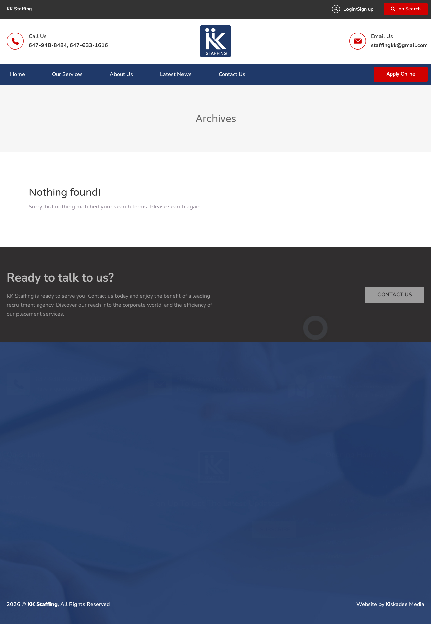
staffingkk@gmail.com (399, 46)
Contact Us (232, 75)
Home (17, 75)
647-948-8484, (48, 46)
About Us (121, 75)
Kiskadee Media (405, 605)
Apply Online (400, 75)
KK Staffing (42, 605)
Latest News (176, 75)
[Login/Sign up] (334, 10)
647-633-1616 (89, 46)
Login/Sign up (356, 10)
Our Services (67, 75)
